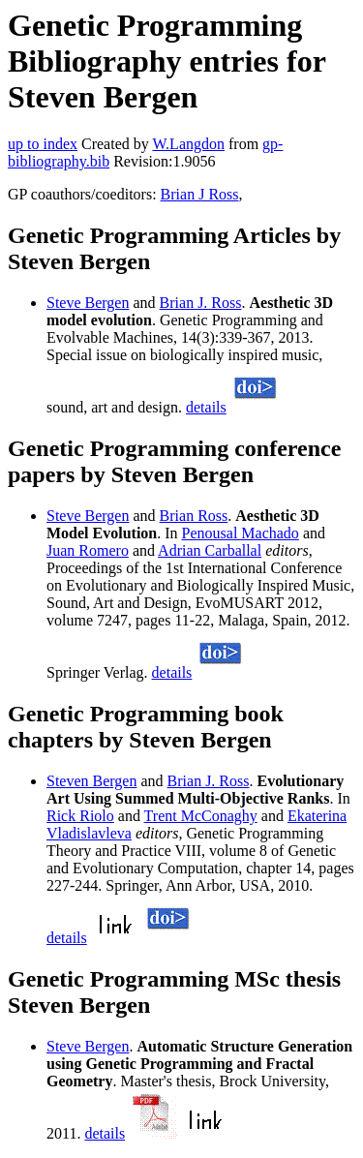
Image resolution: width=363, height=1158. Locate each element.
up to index (42, 144)
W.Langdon (188, 144)
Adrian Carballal (209, 550)
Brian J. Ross (201, 302)
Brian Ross (194, 515)
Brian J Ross (200, 194)
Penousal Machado (240, 533)
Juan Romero (87, 550)
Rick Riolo (80, 816)
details (206, 407)
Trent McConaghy (200, 816)
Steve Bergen (87, 302)
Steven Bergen (91, 781)
